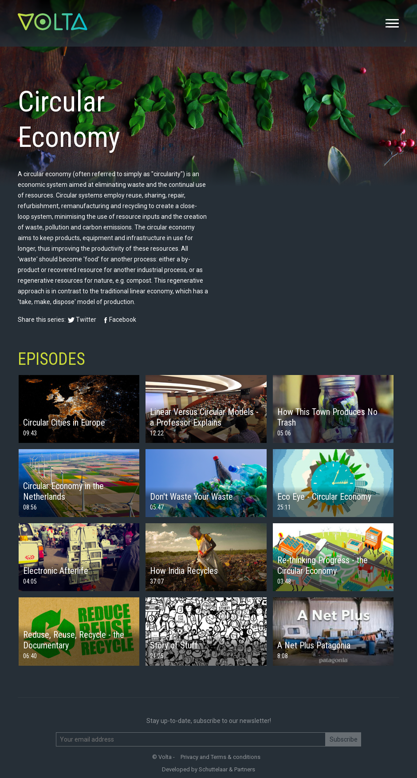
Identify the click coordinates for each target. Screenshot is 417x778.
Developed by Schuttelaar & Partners (208, 769)
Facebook (122, 319)
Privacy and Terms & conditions (220, 757)
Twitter (86, 319)
